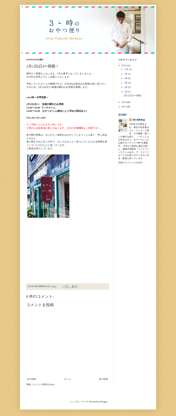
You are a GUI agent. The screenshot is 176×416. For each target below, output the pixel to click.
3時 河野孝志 (138, 120)
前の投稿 (103, 379)
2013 (124, 106)
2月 (126, 87)
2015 (124, 65)
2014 (124, 102)
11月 (126, 69)
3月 (126, 83)
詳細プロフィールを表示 (130, 162)
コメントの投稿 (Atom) (43, 384)
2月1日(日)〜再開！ (133, 95)
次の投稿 (31, 379)
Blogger (103, 402)
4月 (126, 78)
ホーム (67, 379)
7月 (126, 74)
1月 (126, 92)
